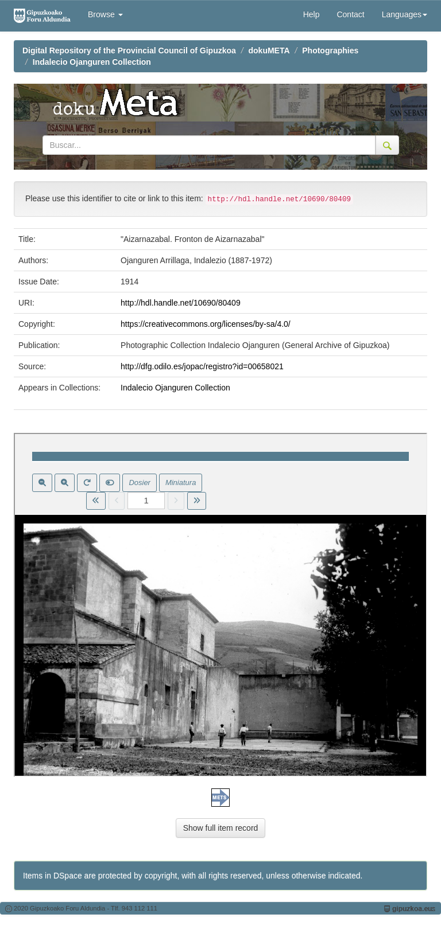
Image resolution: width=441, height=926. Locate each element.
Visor (220, 605)
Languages (404, 14)
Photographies (330, 50)
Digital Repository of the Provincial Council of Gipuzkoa (129, 50)
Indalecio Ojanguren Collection (92, 62)
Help (311, 14)
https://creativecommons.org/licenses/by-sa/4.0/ (206, 324)
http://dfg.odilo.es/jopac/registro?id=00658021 (202, 366)
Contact (350, 14)
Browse (105, 14)
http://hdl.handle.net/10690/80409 (181, 302)
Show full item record (220, 828)
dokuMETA (269, 50)
